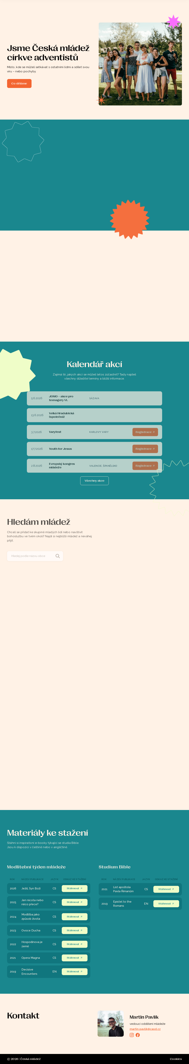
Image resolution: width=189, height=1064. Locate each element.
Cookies (176, 1059)
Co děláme (19, 83)
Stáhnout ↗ (74, 888)
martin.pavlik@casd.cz (145, 1029)
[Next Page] (94, 480)
